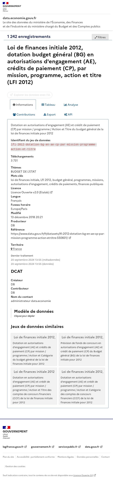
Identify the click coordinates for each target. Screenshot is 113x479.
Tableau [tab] (48, 104)
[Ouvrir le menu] (108, 5)
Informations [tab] (23, 104)
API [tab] (68, 114)
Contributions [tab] (24, 114)
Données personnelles (87, 456)
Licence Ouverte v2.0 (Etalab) (30, 191)
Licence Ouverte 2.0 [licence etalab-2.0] (83, 474)
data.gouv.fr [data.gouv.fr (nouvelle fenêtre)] (92, 446)
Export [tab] (50, 114)
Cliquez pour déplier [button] (24, 315)
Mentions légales (66, 456)
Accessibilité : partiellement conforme (36, 456)
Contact (105, 456)
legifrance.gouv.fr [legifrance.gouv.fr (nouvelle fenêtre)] (13, 446)
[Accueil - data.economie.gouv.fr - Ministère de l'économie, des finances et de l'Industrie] (56, 18)
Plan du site (8, 456)
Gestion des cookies (15, 465)
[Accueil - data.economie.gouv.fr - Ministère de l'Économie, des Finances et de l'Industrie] (15, 431)
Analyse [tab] (71, 104)
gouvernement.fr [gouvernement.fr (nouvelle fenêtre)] (41, 446)
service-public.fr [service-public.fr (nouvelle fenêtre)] (68, 446)
